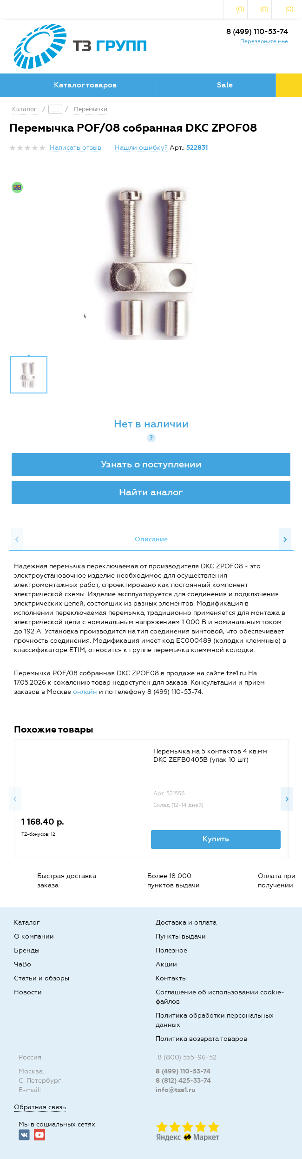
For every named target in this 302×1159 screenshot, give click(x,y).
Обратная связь (40, 1107)
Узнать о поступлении (151, 464)
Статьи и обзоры (41, 978)
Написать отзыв (75, 148)
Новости (28, 992)
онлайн (85, 692)
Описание (151, 539)
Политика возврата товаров (201, 1039)
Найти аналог (151, 492)
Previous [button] (17, 539)
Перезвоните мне (264, 41)
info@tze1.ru (176, 1090)
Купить (216, 838)
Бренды (26, 950)
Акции (166, 964)
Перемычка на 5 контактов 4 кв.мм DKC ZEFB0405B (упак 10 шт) (210, 755)
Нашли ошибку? (141, 148)
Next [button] (285, 539)
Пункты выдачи (181, 936)
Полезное (171, 950)
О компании (34, 936)
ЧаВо (22, 964)
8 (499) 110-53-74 (257, 31)
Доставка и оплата (186, 922)
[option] (151, 263)
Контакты (171, 978)
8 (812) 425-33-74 (183, 1081)
